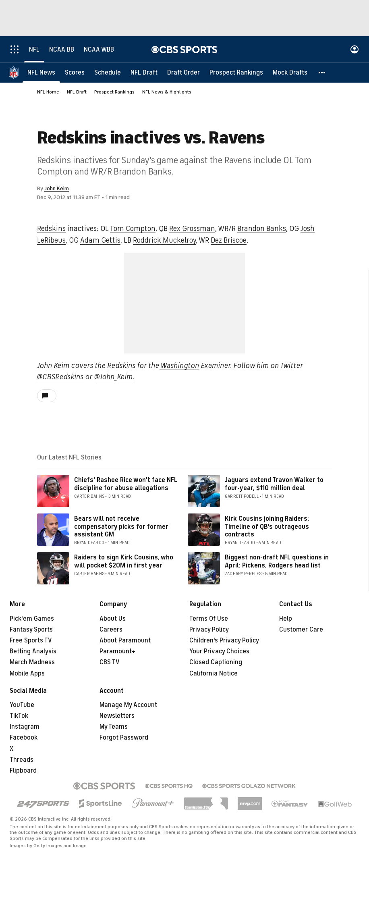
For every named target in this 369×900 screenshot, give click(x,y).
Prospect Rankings (114, 92)
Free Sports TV (31, 640)
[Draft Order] (183, 72)
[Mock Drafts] (290, 72)
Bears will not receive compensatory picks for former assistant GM (121, 526)
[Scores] (74, 72)
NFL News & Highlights (166, 92)
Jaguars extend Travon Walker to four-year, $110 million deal (274, 484)
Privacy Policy (209, 630)
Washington (179, 365)
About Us (113, 619)
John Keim (56, 188)
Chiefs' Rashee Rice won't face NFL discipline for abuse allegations (125, 484)
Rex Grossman (192, 228)
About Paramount (125, 640)
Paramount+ (117, 651)
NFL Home (48, 92)
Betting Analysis (33, 651)
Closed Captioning (215, 662)
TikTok (19, 716)
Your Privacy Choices (219, 651)
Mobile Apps (27, 673)
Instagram (24, 727)
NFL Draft (77, 92)
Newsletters (117, 716)
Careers (111, 630)
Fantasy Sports (31, 630)
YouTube (22, 705)
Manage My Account (128, 705)
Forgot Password (124, 738)
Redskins (51, 228)
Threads (21, 760)
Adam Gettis (100, 240)
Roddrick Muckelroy (164, 240)
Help (285, 619)
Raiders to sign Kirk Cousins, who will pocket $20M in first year (123, 561)
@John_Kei (110, 376)
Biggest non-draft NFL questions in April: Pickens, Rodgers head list (277, 561)
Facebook (23, 738)
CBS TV (110, 662)
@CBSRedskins (60, 376)
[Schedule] (107, 72)
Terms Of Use (208, 619)
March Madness (32, 662)
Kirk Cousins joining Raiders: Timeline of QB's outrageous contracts (267, 526)
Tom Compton (132, 228)
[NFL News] (41, 72)
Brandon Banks (261, 228)
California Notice (213, 673)
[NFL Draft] (144, 72)
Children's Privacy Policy (224, 640)
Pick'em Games (32, 619)
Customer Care (301, 630)
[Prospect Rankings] (236, 72)
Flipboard (23, 771)
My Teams (114, 727)
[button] (322, 72)
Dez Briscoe (229, 240)
